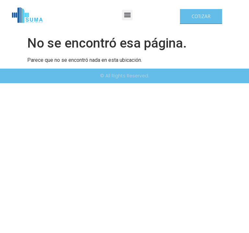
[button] (127, 15)
